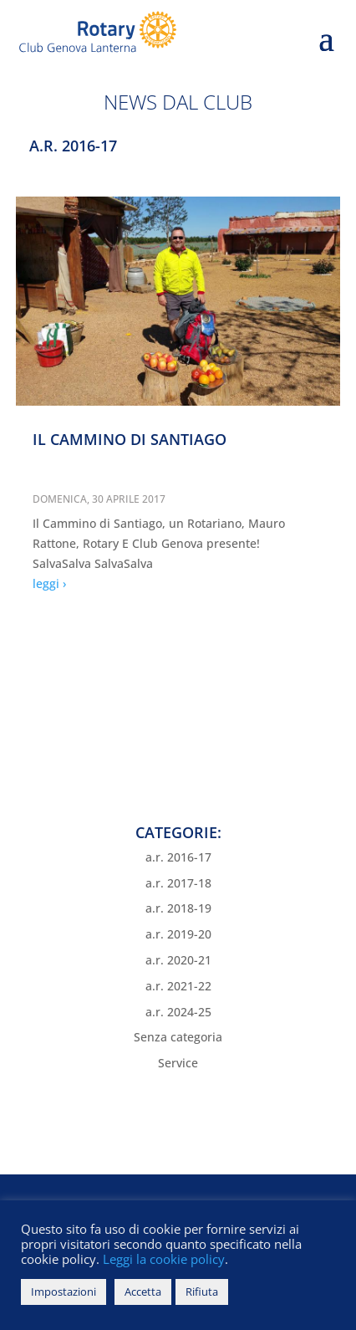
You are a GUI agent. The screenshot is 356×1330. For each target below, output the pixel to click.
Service (178, 1063)
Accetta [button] (143, 1291)
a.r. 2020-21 (178, 960)
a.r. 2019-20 (178, 934)
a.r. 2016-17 (178, 857)
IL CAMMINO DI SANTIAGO (129, 439)
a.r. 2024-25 (178, 1012)
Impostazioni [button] (63, 1291)
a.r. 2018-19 (178, 908)
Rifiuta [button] (202, 1291)
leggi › (49, 583)
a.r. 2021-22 (178, 986)
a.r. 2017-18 (178, 883)
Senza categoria (178, 1037)
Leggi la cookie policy (162, 1259)
